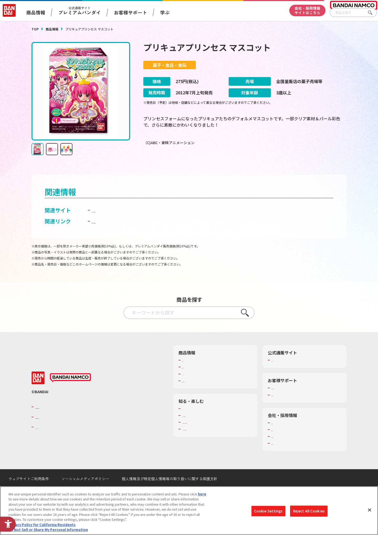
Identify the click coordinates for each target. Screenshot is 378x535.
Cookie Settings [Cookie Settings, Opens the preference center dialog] (268, 511)
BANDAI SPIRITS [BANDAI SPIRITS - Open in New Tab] (51, 441)
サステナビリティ (284, 450)
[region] (189, 510)
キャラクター (192, 387)
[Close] (369, 510)
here (202, 493)
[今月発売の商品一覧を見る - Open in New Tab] (297, 164)
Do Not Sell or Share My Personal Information (48, 529)
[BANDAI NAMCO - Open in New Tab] (70, 391)
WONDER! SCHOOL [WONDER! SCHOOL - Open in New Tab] (197, 422)
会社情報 (278, 436)
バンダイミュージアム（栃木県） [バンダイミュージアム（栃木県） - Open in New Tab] (207, 442)
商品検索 (189, 373)
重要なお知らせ (283, 408)
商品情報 (52, 29)
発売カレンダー (194, 380)
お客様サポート (130, 12)
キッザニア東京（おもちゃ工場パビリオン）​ (216, 436)
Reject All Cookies (309, 511)
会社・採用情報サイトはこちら (307, 10)
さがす (373, 13)
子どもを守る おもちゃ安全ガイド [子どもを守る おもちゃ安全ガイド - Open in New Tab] (132, 235)
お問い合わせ (281, 457)
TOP (35, 29)
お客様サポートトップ (288, 401)
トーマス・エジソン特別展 (202, 429)
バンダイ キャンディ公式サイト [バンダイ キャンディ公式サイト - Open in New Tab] (129, 224)
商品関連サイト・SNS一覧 (202, 394)
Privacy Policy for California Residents (42, 524)
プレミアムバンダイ (286, 373)
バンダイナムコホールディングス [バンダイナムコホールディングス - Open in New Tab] (66, 431)
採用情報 (278, 443)
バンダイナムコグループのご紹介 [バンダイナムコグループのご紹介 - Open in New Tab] (66, 420)
